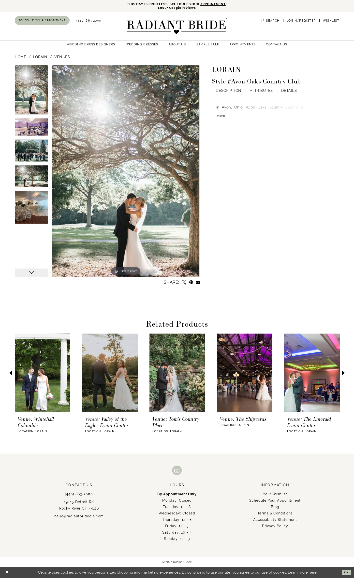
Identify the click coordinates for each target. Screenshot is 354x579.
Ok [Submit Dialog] (346, 573)
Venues (62, 58)
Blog (275, 508)
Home (20, 58)
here (313, 573)
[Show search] (270, 22)
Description (228, 92)
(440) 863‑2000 (79, 496)
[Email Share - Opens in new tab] (198, 283)
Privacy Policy (275, 527)
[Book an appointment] (42, 21)
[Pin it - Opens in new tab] (191, 284)
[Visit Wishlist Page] (331, 22)
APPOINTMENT (217, 4)
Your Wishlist (275, 496)
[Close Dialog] (7, 573)
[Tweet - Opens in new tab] (184, 284)
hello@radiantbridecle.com (79, 518)
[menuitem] (42, 21)
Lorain (40, 58)
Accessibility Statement (275, 521)
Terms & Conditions (275, 515)
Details (289, 92)
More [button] (221, 118)
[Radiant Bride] (177, 27)
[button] (301, 22)
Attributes (261, 92)
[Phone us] (89, 22)
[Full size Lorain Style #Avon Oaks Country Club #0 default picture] (125, 172)
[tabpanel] (31, 93)
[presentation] (42, 374)
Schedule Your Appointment (275, 502)
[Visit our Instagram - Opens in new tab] (177, 471)
